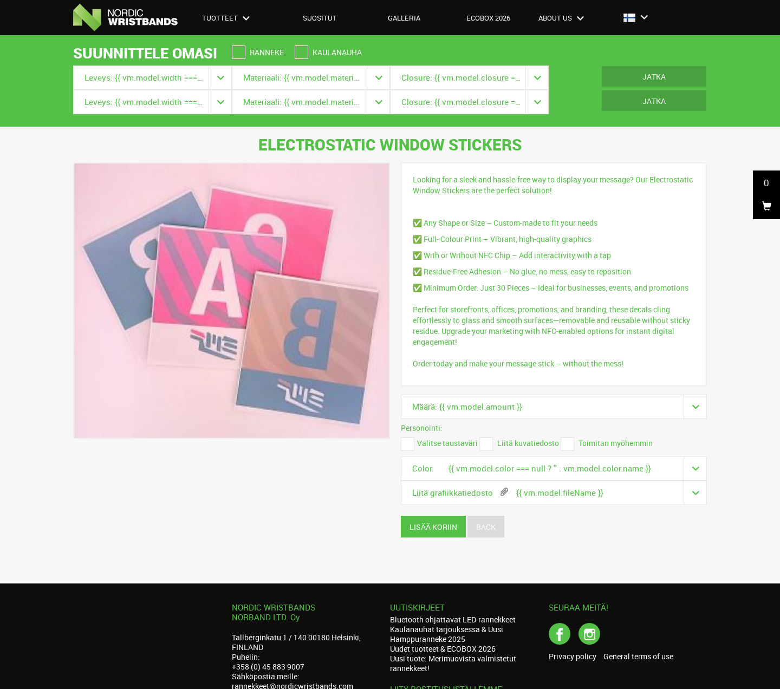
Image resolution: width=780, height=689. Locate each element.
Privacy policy (572, 656)
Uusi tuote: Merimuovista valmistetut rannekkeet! (453, 663)
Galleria (404, 18)
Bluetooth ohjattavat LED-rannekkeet (453, 619)
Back (486, 527)
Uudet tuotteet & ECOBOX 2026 (443, 649)
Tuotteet (226, 18)
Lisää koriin (433, 527)
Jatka (654, 76)
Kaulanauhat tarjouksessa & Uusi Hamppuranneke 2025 (446, 634)
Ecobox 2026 (488, 18)
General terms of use (638, 656)
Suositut (320, 18)
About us (561, 18)
